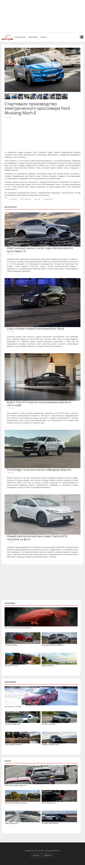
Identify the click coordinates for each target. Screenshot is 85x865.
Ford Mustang (13, 199)
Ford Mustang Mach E (25, 199)
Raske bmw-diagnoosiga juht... (16, 785)
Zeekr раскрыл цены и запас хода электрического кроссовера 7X (40, 249)
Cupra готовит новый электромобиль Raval (35, 328)
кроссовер (37, 199)
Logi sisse (35, 855)
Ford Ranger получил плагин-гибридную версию (39, 469)
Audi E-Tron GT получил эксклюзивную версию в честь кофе (39, 403)
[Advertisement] (42, 16)
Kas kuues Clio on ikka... (13, 706)
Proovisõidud (10, 682)
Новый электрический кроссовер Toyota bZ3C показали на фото (37, 537)
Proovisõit (32, 37)
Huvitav (43, 37)
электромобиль (48, 199)
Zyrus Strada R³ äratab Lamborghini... (18, 628)
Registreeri (48, 855)
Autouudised (20, 37)
